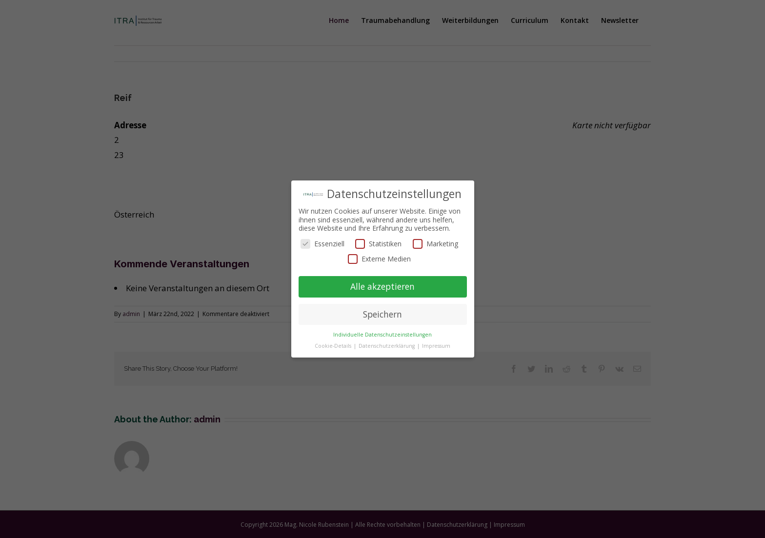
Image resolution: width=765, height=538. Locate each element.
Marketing (435, 243)
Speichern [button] (382, 314)
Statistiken (378, 243)
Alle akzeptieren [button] (382, 286)
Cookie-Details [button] (334, 345)
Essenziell (322, 243)
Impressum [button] (436, 345)
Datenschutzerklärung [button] (387, 345)
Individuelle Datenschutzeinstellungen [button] (382, 334)
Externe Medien (379, 258)
